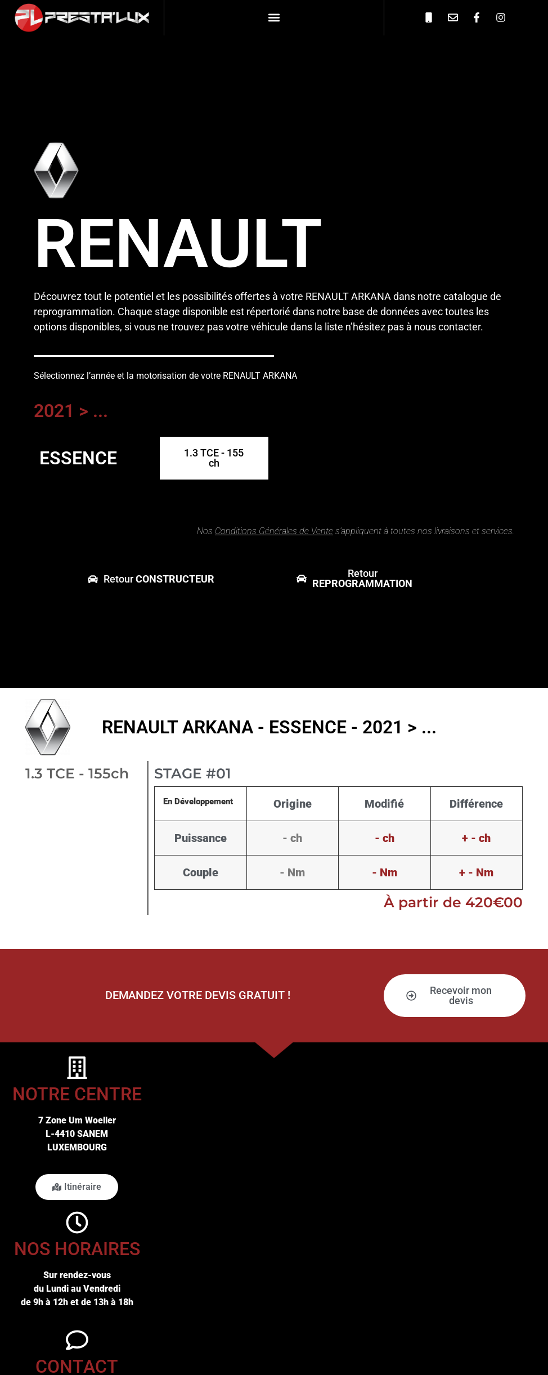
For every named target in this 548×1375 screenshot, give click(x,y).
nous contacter (447, 327)
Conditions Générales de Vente (274, 531)
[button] (273, 17)
